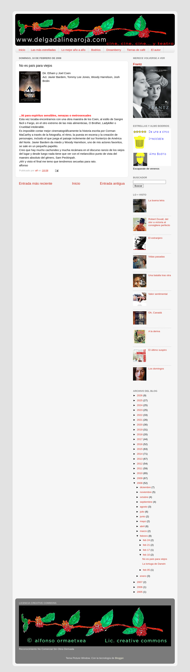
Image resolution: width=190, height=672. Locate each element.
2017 (140, 439)
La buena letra (156, 200)
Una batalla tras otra (159, 275)
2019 (140, 429)
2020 (140, 424)
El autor (156, 49)
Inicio (22, 49)
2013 (140, 458)
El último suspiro (157, 350)
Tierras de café (136, 49)
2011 (140, 468)
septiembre (146, 501)
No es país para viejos (154, 559)
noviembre (146, 492)
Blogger (119, 658)
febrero (144, 535)
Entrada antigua (112, 183)
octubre (144, 497)
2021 (140, 419)
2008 (140, 483)
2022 (140, 415)
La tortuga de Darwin (154, 563)
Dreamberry (113, 49)
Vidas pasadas (156, 256)
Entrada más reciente (35, 183)
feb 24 (146, 540)
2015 (140, 449)
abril (142, 526)
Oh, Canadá (155, 312)
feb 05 (146, 570)
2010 (140, 473)
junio (143, 516)
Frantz (137, 64)
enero (143, 576)
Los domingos (156, 368)
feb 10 (146, 554)
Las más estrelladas (43, 49)
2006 (140, 587)
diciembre (145, 487)
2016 (140, 444)
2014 (140, 453)
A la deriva (154, 331)
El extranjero (155, 238)
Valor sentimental (157, 294)
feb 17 (146, 550)
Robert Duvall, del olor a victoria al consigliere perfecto (159, 222)
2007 (140, 582)
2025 (140, 400)
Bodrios (96, 49)
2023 (140, 410)
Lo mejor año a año (73, 49)
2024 (140, 405)
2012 (140, 463)
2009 (140, 478)
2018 (140, 434)
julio (142, 511)
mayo (143, 521)
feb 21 (146, 545)
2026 (140, 395)
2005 (140, 591)
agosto (144, 506)
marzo (144, 531)
